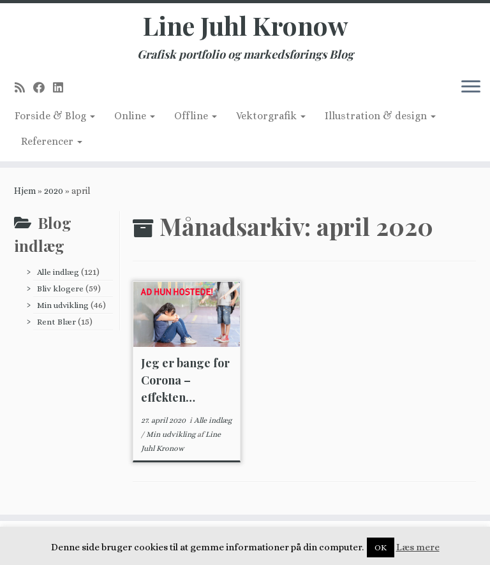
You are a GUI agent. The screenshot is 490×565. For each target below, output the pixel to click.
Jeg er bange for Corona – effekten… (185, 380)
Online (134, 116)
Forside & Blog (55, 116)
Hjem (25, 191)
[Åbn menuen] (470, 87)
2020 (53, 191)
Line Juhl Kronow (245, 25)
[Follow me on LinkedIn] (62, 87)
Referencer (51, 141)
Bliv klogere (60, 288)
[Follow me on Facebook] (43, 87)
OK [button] (381, 547)
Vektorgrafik (271, 116)
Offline (195, 116)
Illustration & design (380, 116)
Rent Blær (56, 322)
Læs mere (418, 547)
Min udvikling (63, 305)
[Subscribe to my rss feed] (24, 87)
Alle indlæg (58, 272)
